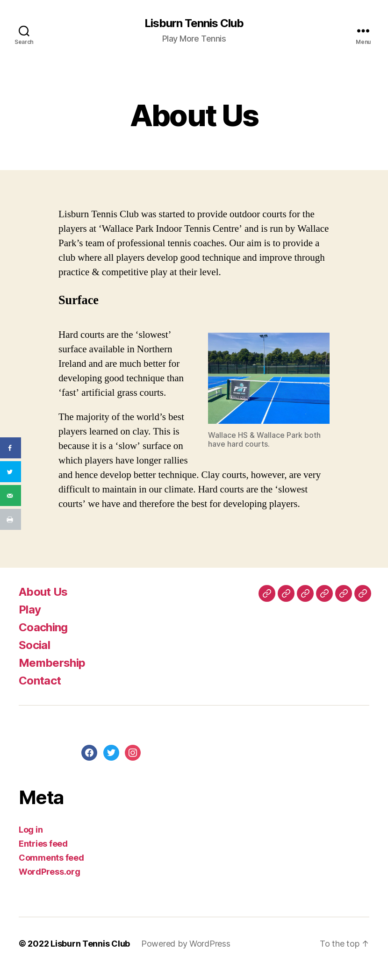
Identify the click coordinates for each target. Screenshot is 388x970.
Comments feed (51, 858)
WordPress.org (49, 872)
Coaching (43, 627)
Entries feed (43, 844)
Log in (31, 829)
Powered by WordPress (185, 944)
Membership (52, 663)
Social (34, 645)
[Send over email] (10, 495)
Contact (40, 680)
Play (30, 609)
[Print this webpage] (10, 519)
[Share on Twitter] (10, 471)
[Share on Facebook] (10, 447)
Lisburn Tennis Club (194, 23)
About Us (43, 592)
